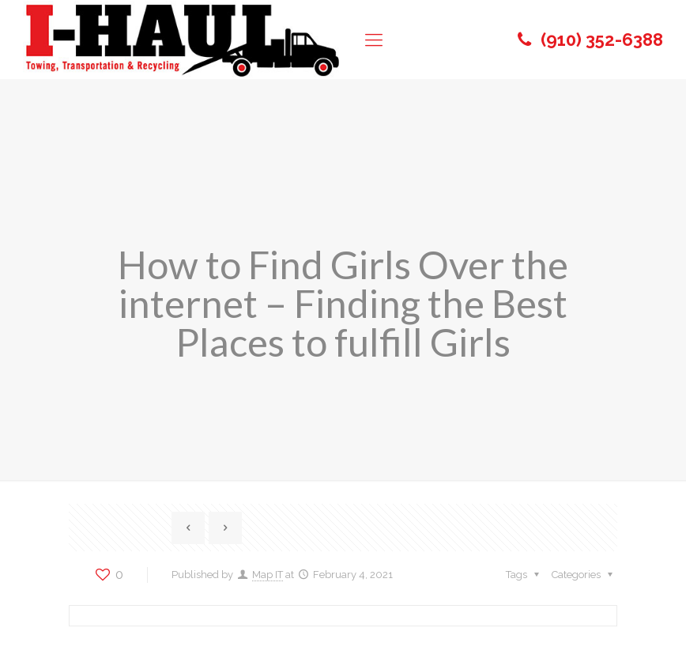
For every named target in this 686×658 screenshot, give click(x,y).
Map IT (267, 574)
